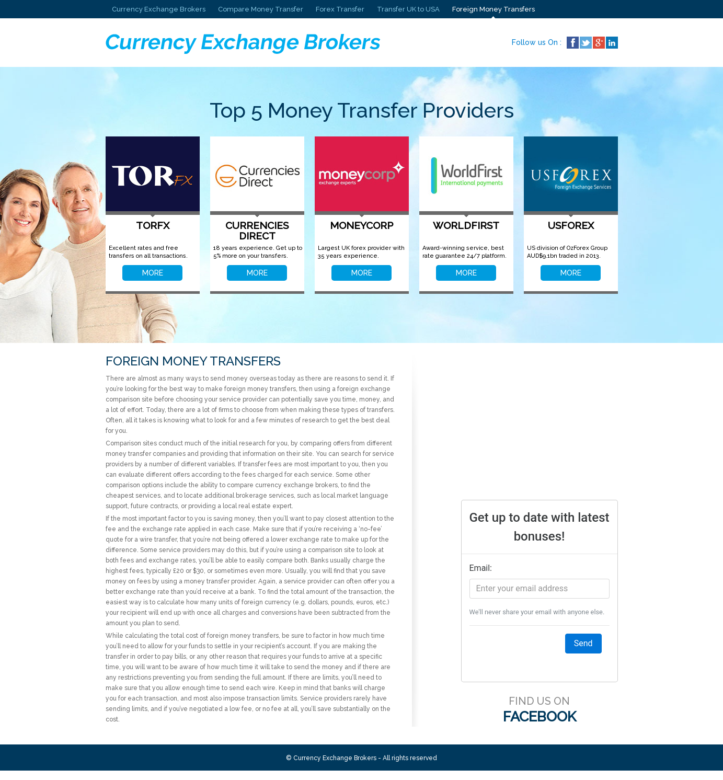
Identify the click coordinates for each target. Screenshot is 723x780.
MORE (152, 273)
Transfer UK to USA (408, 9)
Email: (480, 568)
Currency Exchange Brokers (158, 9)
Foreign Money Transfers (493, 9)
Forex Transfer (340, 9)
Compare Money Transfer (260, 9)
